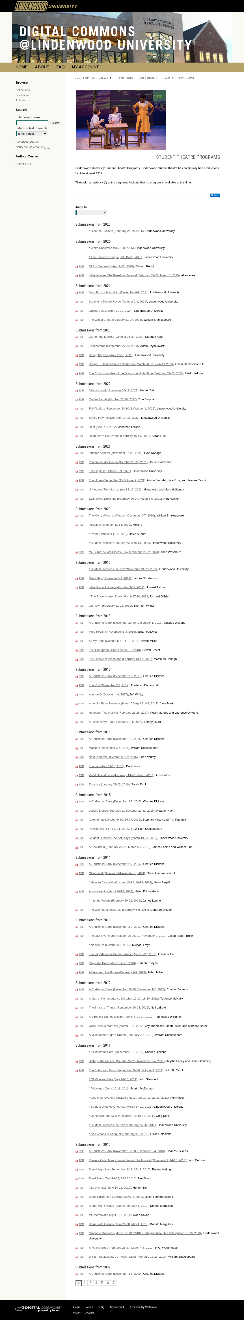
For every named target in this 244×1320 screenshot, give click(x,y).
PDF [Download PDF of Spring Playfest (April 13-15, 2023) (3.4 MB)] (81, 355)
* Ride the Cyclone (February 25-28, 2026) (116, 231)
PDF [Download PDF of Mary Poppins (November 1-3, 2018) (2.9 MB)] (81, 631)
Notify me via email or (33, 147)
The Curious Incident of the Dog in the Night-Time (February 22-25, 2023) (136, 373)
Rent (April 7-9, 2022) (103, 427)
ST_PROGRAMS (184, 78)
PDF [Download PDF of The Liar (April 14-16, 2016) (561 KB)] (81, 766)
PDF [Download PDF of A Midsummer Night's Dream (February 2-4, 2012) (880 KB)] (81, 1035)
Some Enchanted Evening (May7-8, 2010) (116, 1196)
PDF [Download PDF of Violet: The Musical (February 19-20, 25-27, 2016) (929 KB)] (81, 775)
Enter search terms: (28, 117)
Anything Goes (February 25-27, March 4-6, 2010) (121, 1247)
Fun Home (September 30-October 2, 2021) (117, 480)
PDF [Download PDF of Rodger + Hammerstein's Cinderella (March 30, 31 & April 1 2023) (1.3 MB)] (81, 364)
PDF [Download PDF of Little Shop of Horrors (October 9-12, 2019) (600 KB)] (81, 587)
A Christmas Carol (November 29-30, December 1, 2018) (125, 622)
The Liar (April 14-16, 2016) (107, 766)
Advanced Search (27, 141)
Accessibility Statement (143, 1307)
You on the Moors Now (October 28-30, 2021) (118, 462)
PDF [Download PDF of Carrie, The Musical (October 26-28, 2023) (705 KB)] (81, 336)
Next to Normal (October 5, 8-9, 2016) (113, 757)
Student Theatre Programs (188, 157)
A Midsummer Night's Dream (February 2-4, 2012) (121, 1035)
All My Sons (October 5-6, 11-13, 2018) (114, 641)
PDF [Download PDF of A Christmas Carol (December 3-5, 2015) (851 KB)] (81, 801)
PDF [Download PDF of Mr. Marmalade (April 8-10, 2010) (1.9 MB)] (81, 1215)
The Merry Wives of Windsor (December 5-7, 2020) (122, 515)
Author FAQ (23, 164)
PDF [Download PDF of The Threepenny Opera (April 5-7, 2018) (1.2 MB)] (81, 650)
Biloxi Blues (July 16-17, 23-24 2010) (112, 1178)
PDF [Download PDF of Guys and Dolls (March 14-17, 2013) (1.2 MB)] (81, 963)
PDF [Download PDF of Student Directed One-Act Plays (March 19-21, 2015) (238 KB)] (81, 838)
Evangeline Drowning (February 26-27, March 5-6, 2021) (125, 498)
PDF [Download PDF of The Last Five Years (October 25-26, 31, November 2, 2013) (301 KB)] (81, 935)
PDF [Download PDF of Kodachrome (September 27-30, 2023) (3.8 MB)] (81, 346)
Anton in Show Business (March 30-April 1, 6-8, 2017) (123, 703)
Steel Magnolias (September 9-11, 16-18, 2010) (120, 1169)
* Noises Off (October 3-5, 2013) (110, 945)
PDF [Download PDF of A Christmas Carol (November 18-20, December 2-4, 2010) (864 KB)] (81, 1151)
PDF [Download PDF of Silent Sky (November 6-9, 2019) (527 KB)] (81, 578)
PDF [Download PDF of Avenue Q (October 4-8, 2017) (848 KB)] (81, 694)
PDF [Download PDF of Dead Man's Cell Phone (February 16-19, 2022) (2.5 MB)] (81, 436)
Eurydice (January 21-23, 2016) (109, 784)
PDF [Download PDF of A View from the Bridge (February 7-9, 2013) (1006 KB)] (81, 972)
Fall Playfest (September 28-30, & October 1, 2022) (122, 408)
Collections (23, 90)
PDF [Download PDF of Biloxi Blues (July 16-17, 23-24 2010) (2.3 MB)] (81, 1178)
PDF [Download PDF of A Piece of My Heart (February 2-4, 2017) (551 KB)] (81, 722)
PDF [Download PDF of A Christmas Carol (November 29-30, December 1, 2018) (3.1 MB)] (81, 622)
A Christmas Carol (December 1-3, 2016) (115, 739)
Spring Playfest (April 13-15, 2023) (111, 355)
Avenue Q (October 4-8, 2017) (108, 694)
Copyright (90, 1312)
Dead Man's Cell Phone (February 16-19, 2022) (119, 436)
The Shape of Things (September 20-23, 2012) (119, 1007)
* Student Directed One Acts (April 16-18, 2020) (119, 543)
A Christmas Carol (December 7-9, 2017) (115, 676)
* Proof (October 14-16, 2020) (108, 534)
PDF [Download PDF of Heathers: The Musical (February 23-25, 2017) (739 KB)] (81, 712)
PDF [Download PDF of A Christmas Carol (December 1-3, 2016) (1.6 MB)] (81, 739)
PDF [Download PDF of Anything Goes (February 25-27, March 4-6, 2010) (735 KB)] (81, 1247)
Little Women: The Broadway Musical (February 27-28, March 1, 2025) (134, 275)
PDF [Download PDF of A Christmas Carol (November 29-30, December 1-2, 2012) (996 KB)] (81, 989)
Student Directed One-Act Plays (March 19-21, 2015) (123, 838)
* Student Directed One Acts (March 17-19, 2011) (120, 1106)
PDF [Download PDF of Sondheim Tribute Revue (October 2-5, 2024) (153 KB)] (81, 301)
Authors (21, 100)
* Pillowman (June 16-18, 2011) (109, 1088)
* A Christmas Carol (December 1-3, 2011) (116, 1052)
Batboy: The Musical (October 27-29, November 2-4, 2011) (127, 1061)
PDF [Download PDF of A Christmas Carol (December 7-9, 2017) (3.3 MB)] (81, 676)
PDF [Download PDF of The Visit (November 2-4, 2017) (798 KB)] (81, 685)
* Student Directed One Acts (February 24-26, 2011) (122, 1125)
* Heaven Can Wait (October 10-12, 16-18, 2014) (120, 882)
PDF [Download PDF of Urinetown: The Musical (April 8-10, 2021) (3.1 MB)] (81, 489)
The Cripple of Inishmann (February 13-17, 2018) (120, 659)
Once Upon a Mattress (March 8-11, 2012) (116, 1026)
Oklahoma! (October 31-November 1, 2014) (117, 873)
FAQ (101, 1307)
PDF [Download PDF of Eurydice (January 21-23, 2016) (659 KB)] (81, 784)
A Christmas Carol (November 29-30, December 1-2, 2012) (127, 989)
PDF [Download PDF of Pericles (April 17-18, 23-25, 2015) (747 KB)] (81, 829)
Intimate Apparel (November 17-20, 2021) (116, 453)
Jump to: (82, 207)
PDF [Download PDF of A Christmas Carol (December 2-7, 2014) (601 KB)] (81, 864)
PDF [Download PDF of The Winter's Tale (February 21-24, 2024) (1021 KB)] (81, 319)
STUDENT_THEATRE (159, 78)
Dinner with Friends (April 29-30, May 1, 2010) (119, 1205)
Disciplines (23, 95)
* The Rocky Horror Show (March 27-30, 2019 (118, 596)
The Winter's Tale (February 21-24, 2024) (115, 319)
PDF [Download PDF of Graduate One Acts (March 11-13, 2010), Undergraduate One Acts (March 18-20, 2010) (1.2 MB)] (81, 1233)
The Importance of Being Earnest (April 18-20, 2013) (123, 954)
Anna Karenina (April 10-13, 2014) (111, 891)
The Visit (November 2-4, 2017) (109, 685)
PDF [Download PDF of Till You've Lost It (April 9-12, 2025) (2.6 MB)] (81, 266)
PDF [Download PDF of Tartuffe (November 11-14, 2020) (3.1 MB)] (81, 524)
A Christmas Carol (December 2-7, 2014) (115, 864)
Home (79, 78)
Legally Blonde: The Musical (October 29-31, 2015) (122, 810)
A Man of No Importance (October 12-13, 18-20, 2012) (124, 998)
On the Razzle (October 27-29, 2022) (113, 399)
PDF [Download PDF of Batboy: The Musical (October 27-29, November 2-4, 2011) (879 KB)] (81, 1061)
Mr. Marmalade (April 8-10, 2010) (110, 1215)
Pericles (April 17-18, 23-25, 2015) (111, 828)
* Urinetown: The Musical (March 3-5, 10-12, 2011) (121, 1115)
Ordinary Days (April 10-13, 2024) (110, 310)
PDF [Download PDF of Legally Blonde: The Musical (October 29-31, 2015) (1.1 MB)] (81, 810)
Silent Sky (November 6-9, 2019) (110, 578)
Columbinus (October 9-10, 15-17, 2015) (115, 819)
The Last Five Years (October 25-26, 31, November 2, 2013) (127, 935)
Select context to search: (32, 128)
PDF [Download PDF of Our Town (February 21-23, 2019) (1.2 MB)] (81, 605)
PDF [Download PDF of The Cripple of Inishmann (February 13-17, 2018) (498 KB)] (81, 659)
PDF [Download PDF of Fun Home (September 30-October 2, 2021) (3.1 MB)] (81, 480)
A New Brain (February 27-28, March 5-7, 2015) (120, 847)
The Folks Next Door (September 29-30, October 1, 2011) (126, 1070)
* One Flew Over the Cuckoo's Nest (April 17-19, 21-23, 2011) (129, 1097)
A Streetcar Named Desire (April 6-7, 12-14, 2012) (121, 1016)
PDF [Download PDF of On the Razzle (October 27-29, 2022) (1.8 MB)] (81, 399)
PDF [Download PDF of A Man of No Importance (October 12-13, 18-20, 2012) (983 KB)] (81, 998)
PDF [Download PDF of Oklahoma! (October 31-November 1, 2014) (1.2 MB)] (81, 873)
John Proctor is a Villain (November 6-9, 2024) (119, 292)
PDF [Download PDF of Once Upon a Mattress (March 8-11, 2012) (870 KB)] (81, 1026)
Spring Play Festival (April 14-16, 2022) (114, 417)
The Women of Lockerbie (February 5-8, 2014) (119, 909)
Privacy (77, 1312)
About (89, 1307)
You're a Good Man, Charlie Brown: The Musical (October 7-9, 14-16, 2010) (137, 1160)
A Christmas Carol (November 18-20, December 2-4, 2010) (127, 1151)
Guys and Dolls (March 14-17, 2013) (112, 963)
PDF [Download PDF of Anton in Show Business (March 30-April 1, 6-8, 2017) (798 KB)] (81, 703)
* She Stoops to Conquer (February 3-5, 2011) (119, 1134)
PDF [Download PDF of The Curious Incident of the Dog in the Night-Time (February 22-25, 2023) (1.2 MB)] (81, 373)
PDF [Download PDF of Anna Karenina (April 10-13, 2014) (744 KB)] (81, 891)
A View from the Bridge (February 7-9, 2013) (117, 972)
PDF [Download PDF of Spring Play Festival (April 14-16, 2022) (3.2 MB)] (81, 417)
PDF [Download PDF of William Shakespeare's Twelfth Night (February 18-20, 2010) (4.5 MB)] (81, 1256)
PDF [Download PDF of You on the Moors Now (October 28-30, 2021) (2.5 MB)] (81, 462)
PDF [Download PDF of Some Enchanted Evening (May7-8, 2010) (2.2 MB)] (81, 1197)
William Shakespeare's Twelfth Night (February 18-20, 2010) (128, 1256)
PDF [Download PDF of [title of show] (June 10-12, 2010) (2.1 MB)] (81, 1187)
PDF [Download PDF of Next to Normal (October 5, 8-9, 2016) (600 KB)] (81, 757)
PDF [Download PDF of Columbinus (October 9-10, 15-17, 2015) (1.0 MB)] (81, 819)
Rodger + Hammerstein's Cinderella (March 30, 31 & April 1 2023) (131, 364)
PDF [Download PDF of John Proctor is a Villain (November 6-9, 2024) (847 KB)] (81, 292)
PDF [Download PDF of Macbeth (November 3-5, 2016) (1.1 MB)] (81, 748)
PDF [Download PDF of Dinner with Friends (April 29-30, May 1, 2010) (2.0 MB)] (81, 1206)
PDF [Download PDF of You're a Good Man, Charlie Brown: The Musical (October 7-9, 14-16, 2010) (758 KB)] (81, 1160)
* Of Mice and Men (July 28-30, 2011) (113, 1079)
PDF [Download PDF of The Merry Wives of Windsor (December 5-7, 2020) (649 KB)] (81, 515)
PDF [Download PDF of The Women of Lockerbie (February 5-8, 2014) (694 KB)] (81, 909)
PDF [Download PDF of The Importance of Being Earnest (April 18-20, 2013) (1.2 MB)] (81, 954)
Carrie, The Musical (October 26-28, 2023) (116, 336)
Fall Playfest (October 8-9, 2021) (110, 471)
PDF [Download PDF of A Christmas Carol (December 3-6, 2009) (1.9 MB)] (81, 1273)
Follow (214, 195)
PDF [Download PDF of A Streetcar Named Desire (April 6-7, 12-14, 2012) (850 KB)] (81, 1016)
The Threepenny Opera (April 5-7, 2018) (115, 650)
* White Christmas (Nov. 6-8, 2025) (111, 248)
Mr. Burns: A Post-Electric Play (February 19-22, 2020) (124, 552)
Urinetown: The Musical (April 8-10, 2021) (116, 489)
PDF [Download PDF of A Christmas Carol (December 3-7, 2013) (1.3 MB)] (81, 927)
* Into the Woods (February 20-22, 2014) (115, 900)
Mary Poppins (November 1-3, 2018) (112, 631)
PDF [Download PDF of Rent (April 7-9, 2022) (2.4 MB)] (81, 427)
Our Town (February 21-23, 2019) (110, 605)
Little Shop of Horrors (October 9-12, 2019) (116, 587)
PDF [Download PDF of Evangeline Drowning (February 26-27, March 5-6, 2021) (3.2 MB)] (81, 498)
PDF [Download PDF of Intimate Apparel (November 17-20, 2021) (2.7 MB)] (81, 453)
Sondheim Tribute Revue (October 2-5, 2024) (118, 301)
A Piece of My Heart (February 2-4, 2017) (115, 721)
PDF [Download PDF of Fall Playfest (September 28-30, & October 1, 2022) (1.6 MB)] (81, 408)
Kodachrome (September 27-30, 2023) (114, 346)
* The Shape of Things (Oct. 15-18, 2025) (115, 257)
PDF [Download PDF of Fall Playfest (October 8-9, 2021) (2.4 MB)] (81, 471)
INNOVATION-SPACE (97, 78)
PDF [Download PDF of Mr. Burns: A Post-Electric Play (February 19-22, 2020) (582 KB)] (81, 552)
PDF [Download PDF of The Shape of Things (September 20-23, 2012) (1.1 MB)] (81, 1007)
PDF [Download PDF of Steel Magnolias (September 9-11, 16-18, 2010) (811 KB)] (81, 1169)
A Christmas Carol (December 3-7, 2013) (115, 926)
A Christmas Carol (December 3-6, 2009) (115, 1273)
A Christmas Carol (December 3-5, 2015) (115, 801)
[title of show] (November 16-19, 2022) (113, 390)
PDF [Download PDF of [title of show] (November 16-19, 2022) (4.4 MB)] (81, 390)
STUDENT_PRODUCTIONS (128, 78)
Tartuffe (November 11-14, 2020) (110, 524)
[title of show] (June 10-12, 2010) (110, 1187)
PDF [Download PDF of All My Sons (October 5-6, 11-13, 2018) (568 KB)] (81, 641)
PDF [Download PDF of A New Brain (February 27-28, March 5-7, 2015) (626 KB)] (81, 847)
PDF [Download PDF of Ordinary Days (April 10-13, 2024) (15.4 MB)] (81, 310)
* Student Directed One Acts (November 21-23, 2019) (123, 569)
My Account (117, 1307)
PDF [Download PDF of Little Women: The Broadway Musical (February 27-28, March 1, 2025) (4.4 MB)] (81, 275)
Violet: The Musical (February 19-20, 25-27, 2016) (121, 775)
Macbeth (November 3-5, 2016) (109, 747)
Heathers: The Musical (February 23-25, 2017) (119, 712)
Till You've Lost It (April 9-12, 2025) (111, 266)
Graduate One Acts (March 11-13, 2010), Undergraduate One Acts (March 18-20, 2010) (145, 1233)
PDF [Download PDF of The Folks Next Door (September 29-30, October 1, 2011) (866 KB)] (81, 1070)
